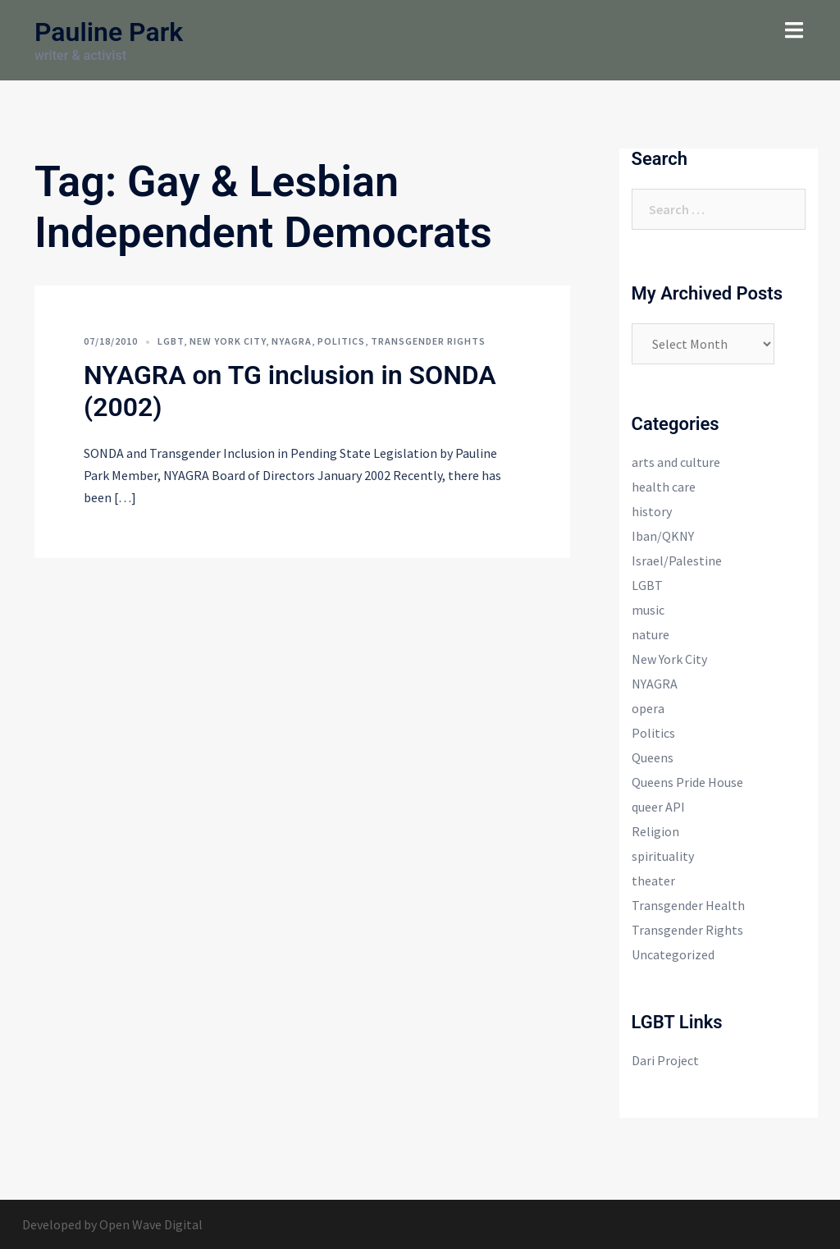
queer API (658, 806)
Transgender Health (688, 905)
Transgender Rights (428, 341)
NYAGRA (292, 341)
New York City (227, 341)
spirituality (663, 856)
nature (650, 634)
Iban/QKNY (663, 536)
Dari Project (665, 1060)
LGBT (171, 341)
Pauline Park (108, 32)
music (648, 610)
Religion (655, 831)
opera (648, 708)
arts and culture (676, 462)
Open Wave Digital (151, 1224)
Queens (652, 757)
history (652, 511)
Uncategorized (673, 954)
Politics (341, 341)
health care (664, 486)
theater (653, 880)
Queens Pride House (687, 782)
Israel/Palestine (677, 560)
